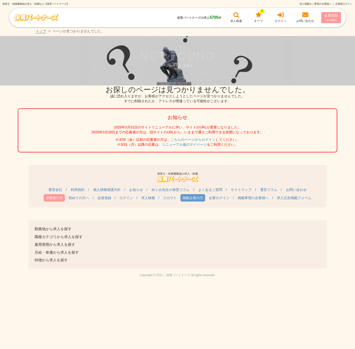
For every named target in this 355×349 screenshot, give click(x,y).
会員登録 (331, 17)
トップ (41, 31)
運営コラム (268, 190)
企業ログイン (219, 198)
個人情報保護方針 (107, 190)
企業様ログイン (344, 3)
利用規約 (78, 190)
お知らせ (136, 190)
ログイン (126, 198)
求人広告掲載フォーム (294, 198)
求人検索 (148, 198)
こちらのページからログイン (193, 140)
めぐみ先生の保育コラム (171, 190)
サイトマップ (241, 190)
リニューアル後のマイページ (184, 144)
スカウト (170, 198)
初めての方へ (79, 198)
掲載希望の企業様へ (253, 198)
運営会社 (55, 190)
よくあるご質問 (210, 190)
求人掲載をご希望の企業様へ (316, 3)
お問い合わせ (296, 190)
